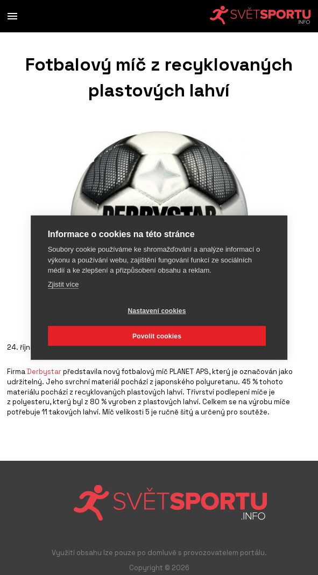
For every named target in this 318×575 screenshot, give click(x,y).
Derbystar (44, 371)
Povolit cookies (156, 336)
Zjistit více (63, 284)
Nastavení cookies (157, 310)
